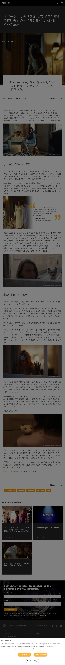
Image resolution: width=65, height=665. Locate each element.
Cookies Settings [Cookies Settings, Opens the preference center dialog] (32, 661)
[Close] (63, 640)
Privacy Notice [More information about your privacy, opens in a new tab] (24, 649)
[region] (32, 651)
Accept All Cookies (40, 654)
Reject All (24, 654)
